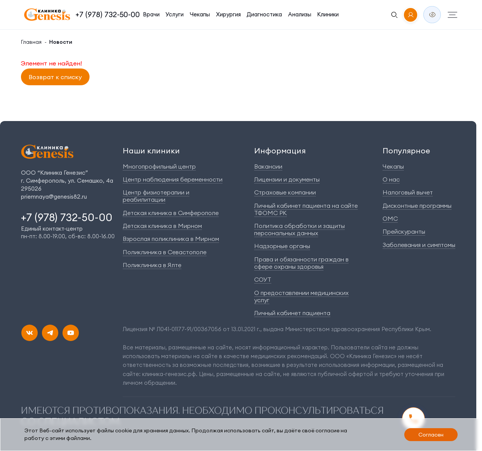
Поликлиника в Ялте (152, 265)
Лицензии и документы (287, 179)
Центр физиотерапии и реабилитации (156, 195)
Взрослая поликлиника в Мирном (171, 238)
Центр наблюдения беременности (173, 179)
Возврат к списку (55, 77)
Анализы (299, 14)
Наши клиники (151, 150)
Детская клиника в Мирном (162, 225)
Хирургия (228, 14)
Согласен (431, 434)
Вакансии (268, 166)
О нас (391, 179)
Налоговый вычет (408, 192)
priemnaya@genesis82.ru (54, 196)
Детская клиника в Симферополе (171, 213)
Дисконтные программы (417, 205)
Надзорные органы (282, 246)
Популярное (406, 150)
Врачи (151, 14)
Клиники (328, 14)
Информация (280, 150)
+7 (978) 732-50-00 (107, 14)
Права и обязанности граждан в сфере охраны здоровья (301, 262)
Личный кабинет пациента (292, 313)
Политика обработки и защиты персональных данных (299, 229)
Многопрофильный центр (159, 166)
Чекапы (200, 14)
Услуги (174, 14)
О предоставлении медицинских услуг (301, 296)
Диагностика (264, 14)
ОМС (390, 218)
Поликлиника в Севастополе (165, 252)
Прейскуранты (404, 231)
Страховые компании (285, 192)
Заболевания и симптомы (419, 245)
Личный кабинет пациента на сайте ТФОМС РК (306, 209)
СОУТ (262, 279)
